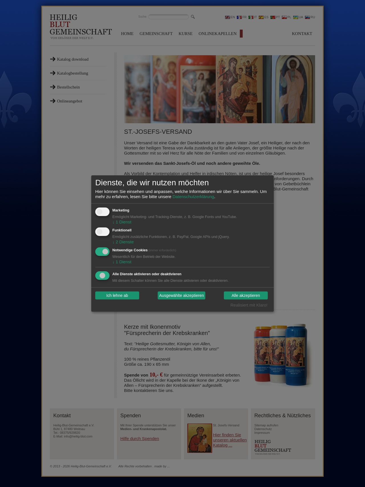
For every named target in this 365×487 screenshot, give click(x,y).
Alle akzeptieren (246, 295)
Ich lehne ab (117, 295)
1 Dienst (121, 221)
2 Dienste (123, 241)
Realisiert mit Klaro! (248, 305)
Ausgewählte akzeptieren (181, 295)
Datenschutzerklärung (193, 196)
